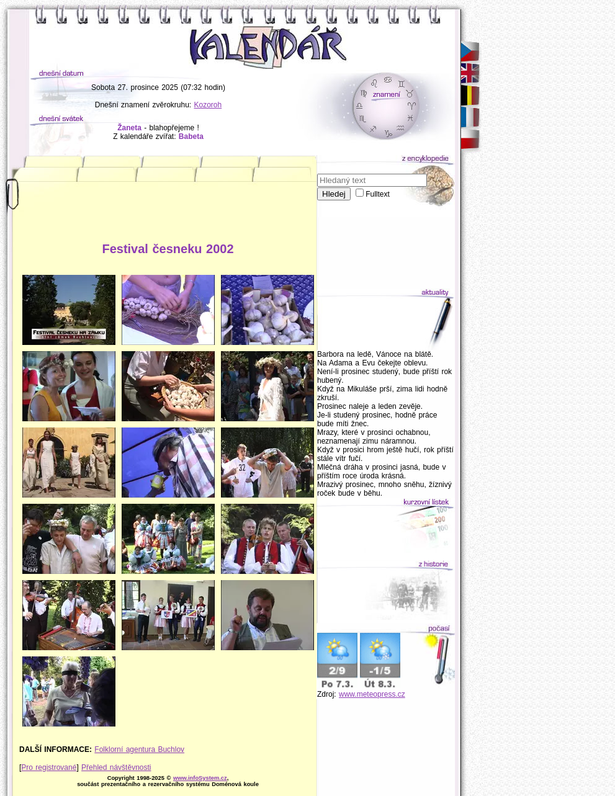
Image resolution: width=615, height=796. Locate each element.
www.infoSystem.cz (200, 778)
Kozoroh (208, 105)
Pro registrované (48, 767)
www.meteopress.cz (372, 694)
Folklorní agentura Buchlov (139, 749)
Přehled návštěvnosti (116, 767)
